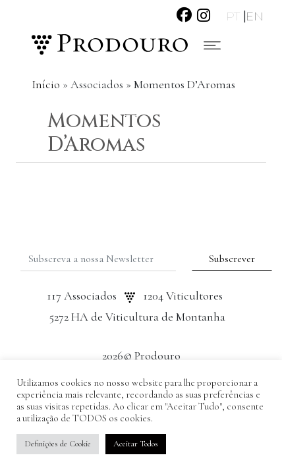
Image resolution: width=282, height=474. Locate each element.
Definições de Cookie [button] (57, 443)
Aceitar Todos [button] (135, 443)
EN (255, 16)
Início (46, 84)
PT (234, 16)
